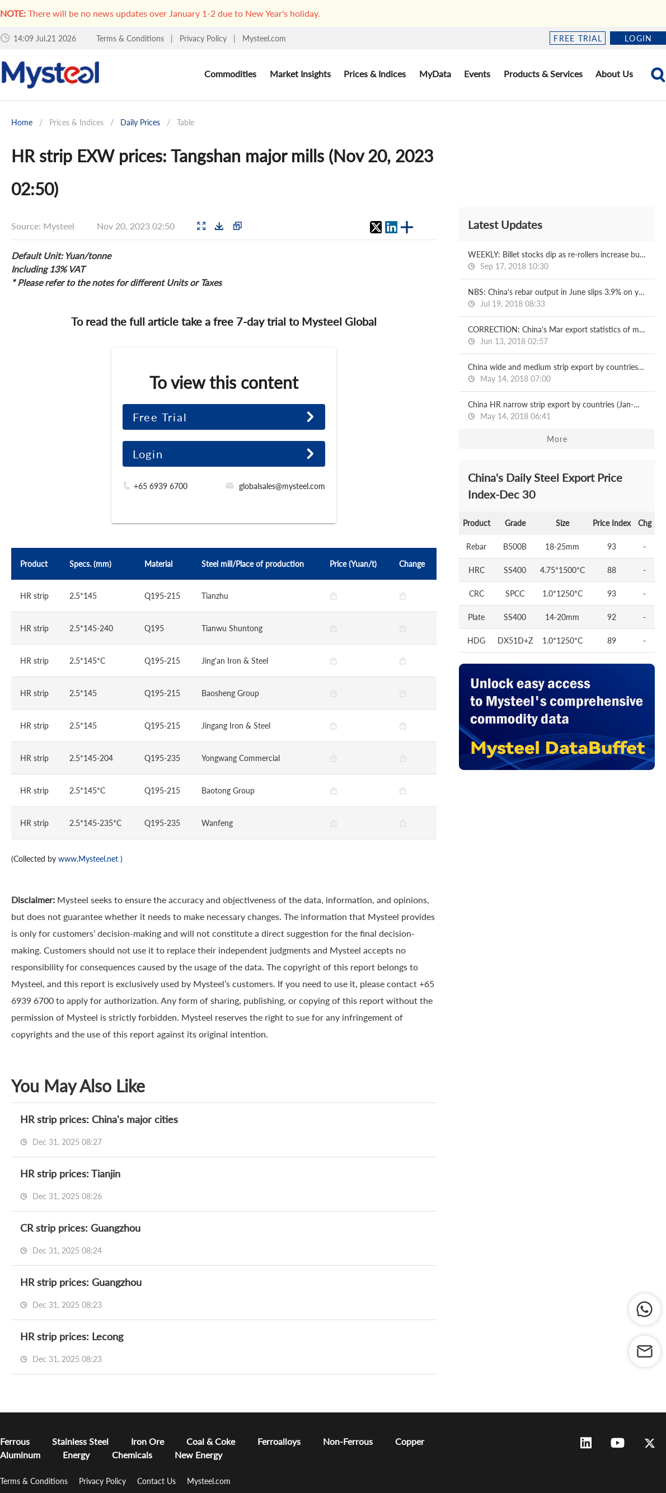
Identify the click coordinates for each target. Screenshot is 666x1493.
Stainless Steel (80, 1441)
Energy (76, 1454)
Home (21, 122)
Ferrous (15, 1441)
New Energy (198, 1454)
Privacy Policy (204, 38)
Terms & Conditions (131, 38)
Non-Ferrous (348, 1441)
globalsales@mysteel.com (282, 486)
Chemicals (132, 1454)
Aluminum (20, 1454)
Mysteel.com (264, 38)
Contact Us (157, 1481)
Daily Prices (140, 122)
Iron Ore (147, 1441)
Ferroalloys (279, 1441)
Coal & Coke (210, 1441)
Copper (409, 1441)
